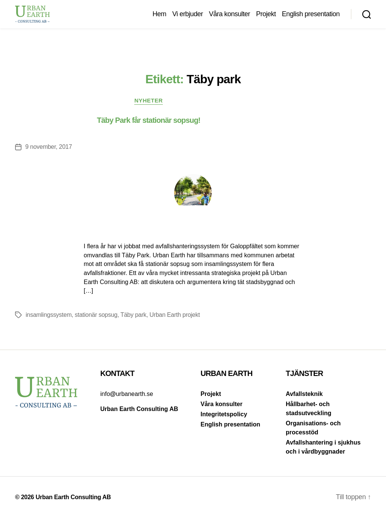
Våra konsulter (229, 14)
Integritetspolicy (224, 414)
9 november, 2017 (48, 147)
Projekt (266, 14)
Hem (159, 14)
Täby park (133, 315)
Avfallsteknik (304, 394)
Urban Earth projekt (175, 315)
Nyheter (148, 100)
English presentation (311, 14)
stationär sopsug (96, 315)
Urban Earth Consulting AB (73, 497)
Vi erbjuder (187, 14)
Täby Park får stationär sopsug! (148, 120)
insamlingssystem (49, 315)
